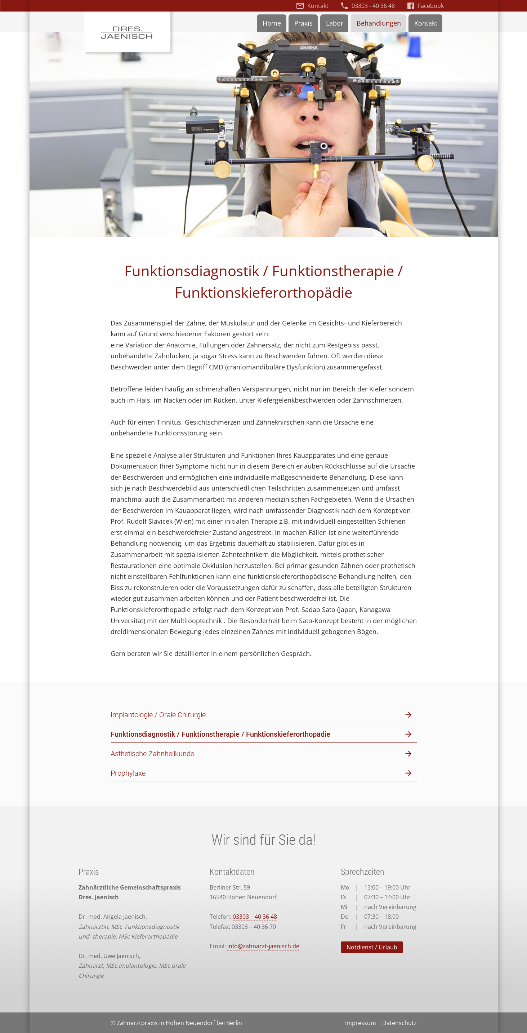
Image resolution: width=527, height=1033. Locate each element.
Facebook (431, 6)
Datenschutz (399, 1023)
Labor (334, 23)
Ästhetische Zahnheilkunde (262, 753)
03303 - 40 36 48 (373, 6)
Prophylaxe (262, 773)
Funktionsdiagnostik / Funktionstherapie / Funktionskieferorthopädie (262, 734)
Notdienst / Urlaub (372, 947)
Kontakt (318, 6)
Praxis (303, 23)
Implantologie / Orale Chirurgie (262, 714)
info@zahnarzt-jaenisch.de (263, 946)
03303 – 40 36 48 (255, 917)
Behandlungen (379, 23)
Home (272, 23)
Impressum (360, 1023)
